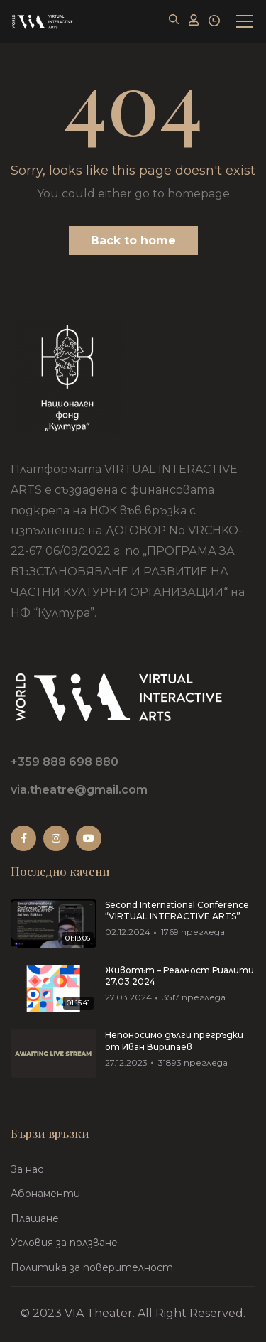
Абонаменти (45, 1193)
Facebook (24, 838)
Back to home (133, 240)
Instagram (56, 838)
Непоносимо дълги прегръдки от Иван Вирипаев (174, 1040)
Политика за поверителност (92, 1267)
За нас (27, 1169)
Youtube (88, 838)
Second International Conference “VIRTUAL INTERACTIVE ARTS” (177, 910)
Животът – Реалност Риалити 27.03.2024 (179, 976)
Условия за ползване (64, 1242)
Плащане (35, 1218)
